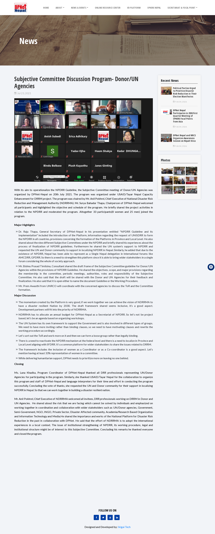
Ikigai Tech (124, 526)
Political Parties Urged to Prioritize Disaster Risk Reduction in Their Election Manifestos (185, 92)
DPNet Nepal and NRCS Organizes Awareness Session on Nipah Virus (184, 138)
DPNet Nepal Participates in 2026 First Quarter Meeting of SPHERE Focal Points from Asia (185, 116)
